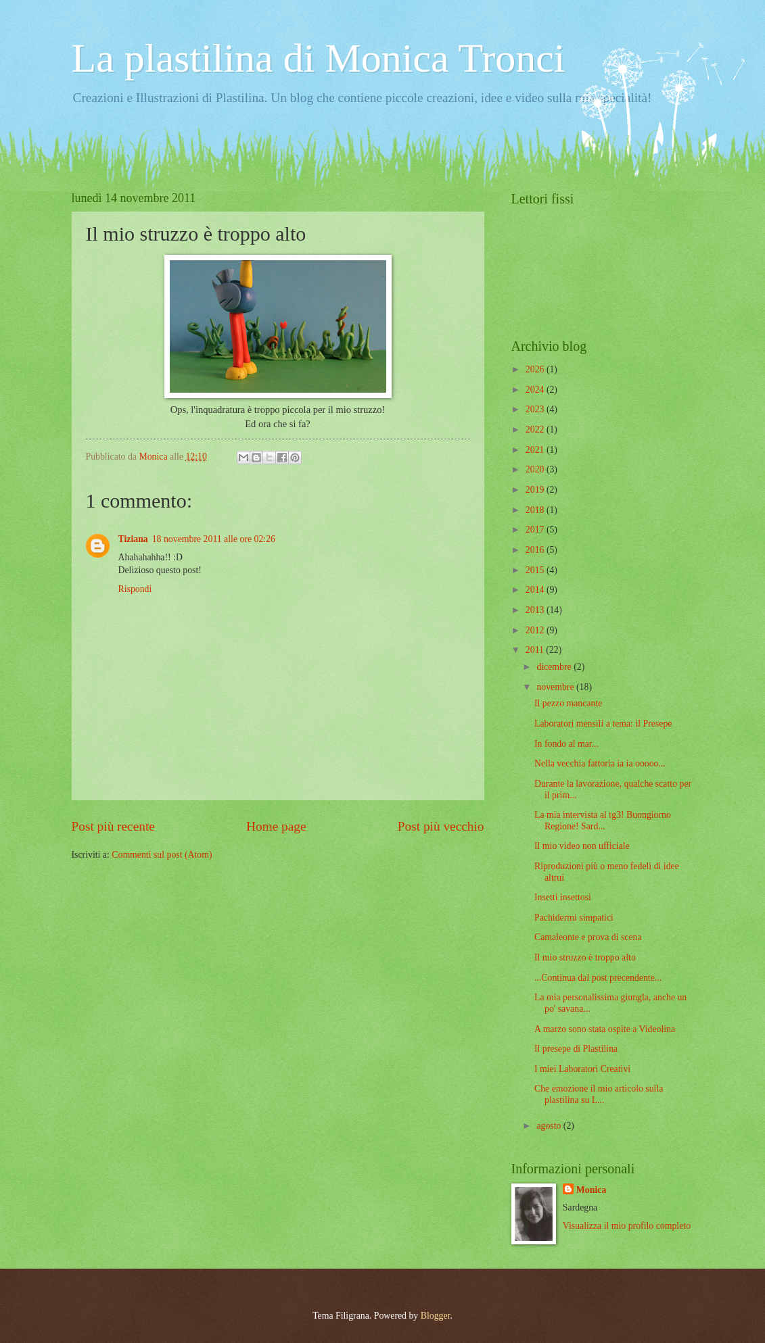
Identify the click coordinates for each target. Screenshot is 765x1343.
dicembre (555, 667)
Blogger (435, 1316)
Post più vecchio (441, 826)
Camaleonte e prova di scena (588, 937)
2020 (536, 469)
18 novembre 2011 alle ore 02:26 (213, 539)
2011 (536, 650)
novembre (556, 687)
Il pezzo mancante (568, 703)
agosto (549, 1126)
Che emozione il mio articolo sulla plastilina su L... (598, 1094)
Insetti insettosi (562, 897)
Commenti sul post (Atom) (162, 855)
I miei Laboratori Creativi (582, 1069)
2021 (536, 450)
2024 (536, 390)
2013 (536, 610)
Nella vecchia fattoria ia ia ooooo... (600, 763)
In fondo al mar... (566, 744)
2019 (536, 490)
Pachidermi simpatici (573, 917)
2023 (536, 409)
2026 (536, 369)
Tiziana (133, 539)
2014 (536, 590)
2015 (536, 570)
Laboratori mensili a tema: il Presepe (603, 723)
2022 (536, 429)
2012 (536, 630)
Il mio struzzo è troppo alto (585, 957)
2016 (536, 550)
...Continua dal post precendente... (598, 978)
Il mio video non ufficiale (582, 846)
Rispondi (135, 589)
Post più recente (113, 826)
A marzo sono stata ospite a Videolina (604, 1029)
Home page (276, 826)
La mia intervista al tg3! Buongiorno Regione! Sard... (602, 820)
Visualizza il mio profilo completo (627, 1226)
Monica (591, 1190)
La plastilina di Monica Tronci (318, 58)
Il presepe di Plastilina (576, 1049)
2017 (536, 529)
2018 (536, 510)
